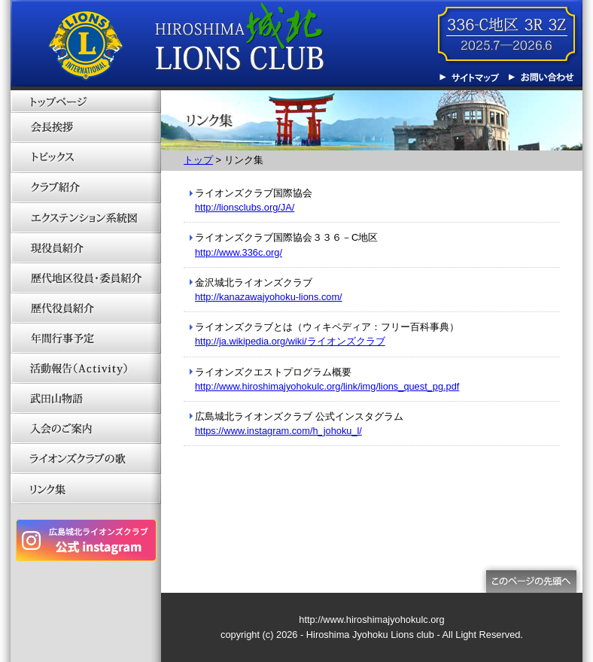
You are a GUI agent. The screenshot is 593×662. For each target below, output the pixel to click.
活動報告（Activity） (86, 369)
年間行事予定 (86, 338)
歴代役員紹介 (86, 308)
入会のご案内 (86, 429)
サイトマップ (473, 77)
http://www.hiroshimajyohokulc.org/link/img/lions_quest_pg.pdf (327, 386)
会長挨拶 (86, 128)
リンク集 (86, 489)
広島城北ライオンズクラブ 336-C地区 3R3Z (187, 45)
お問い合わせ (541, 77)
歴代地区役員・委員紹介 (86, 278)
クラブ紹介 (86, 188)
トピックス (86, 158)
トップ (198, 160)
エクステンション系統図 (86, 218)
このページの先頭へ (531, 578)
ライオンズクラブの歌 (86, 459)
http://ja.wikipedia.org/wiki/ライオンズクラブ (290, 341)
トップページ (86, 101)
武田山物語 (86, 399)
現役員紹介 (86, 248)
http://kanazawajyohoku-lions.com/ (268, 296)
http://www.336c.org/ (238, 252)
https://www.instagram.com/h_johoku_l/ (278, 430)
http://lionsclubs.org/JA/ (244, 207)
